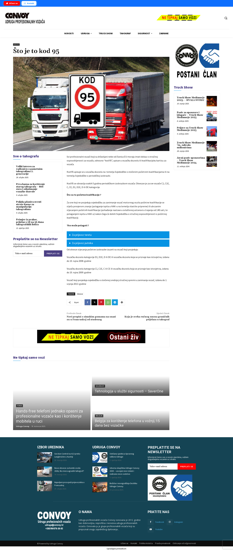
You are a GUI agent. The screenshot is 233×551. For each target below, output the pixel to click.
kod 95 (16, 44)
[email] (28, 253)
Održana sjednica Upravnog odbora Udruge (122, 455)
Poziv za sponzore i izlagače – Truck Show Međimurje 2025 (190, 115)
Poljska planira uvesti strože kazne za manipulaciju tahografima (28, 206)
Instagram (178, 522)
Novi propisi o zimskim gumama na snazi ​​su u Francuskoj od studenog (91, 318)
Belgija (99, 416)
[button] (225, 18)
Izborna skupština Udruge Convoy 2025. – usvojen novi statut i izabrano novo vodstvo (124, 471)
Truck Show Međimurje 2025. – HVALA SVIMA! (191, 99)
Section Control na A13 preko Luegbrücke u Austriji (67, 455)
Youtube (158, 529)
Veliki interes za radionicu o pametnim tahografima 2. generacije (29, 170)
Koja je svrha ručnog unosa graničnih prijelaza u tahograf (147, 318)
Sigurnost (100, 386)
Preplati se (53, 253)
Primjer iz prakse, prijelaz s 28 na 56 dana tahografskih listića (30, 222)
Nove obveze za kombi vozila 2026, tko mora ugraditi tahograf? (69, 469)
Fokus (19, 406)
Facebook (159, 522)
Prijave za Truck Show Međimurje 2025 (190, 129)
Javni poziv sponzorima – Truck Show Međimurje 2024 (191, 160)
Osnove (80, 294)
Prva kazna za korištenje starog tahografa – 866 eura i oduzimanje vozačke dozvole (30, 188)
